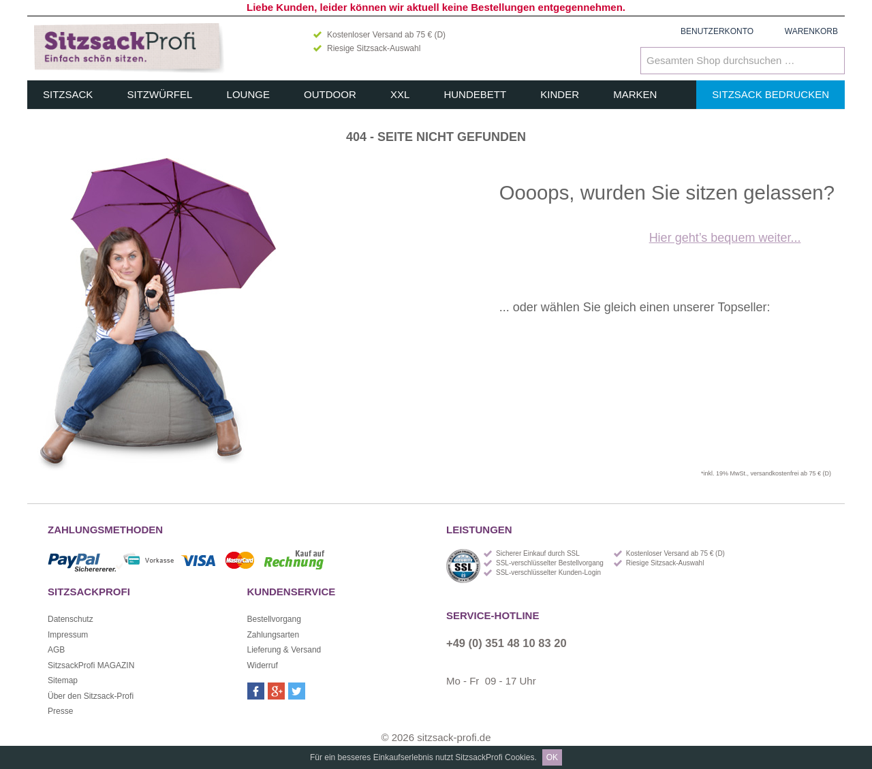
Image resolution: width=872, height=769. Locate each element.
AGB (56, 650)
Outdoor (330, 94)
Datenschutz (70, 619)
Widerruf (262, 665)
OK (552, 757)
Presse (60, 711)
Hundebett (474, 94)
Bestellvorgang (274, 619)
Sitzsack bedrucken (770, 94)
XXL (399, 94)
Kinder (559, 94)
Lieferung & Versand (284, 650)
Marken (635, 94)
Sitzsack (68, 94)
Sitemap (63, 680)
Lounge (248, 94)
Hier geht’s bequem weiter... (725, 238)
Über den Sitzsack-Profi (91, 696)
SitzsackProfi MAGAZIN (91, 665)
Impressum (68, 635)
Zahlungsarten (273, 635)
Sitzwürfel (160, 94)
